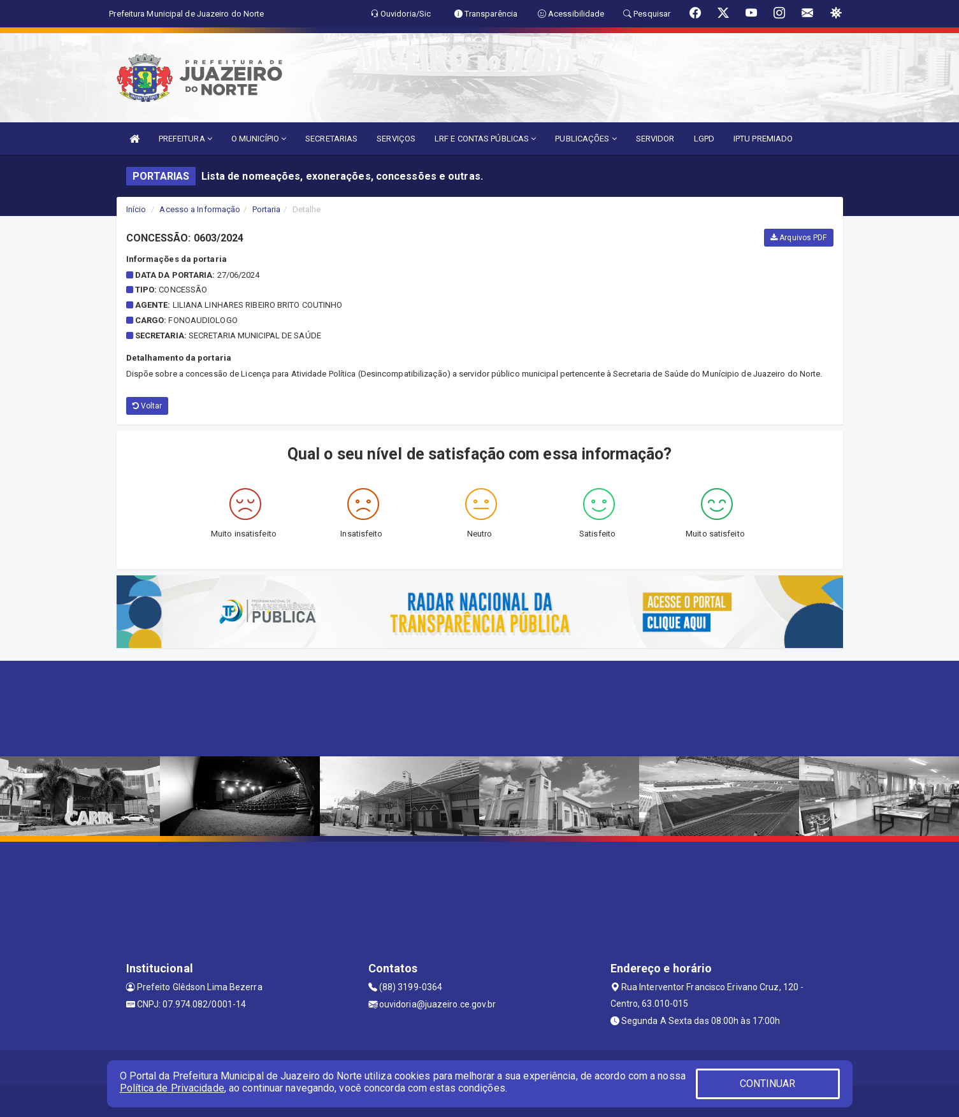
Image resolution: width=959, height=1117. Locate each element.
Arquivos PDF (798, 237)
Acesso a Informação (199, 209)
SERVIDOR (655, 138)
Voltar (147, 405)
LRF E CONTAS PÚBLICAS (485, 138)
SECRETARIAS (331, 138)
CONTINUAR (768, 1083)
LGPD (704, 138)
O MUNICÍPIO (258, 138)
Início (136, 209)
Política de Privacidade (172, 1088)
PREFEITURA (185, 138)
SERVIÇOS (396, 138)
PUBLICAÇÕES (585, 138)
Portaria (266, 209)
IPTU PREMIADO (763, 138)
